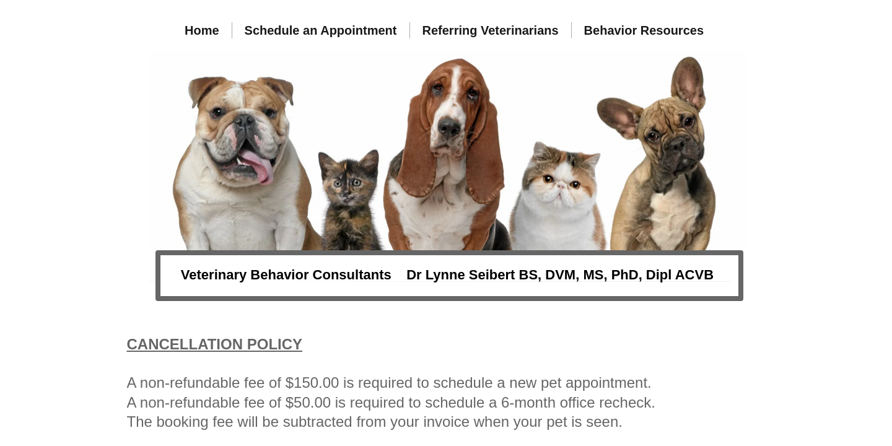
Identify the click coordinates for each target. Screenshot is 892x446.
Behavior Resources (644, 30)
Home (202, 30)
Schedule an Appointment (321, 30)
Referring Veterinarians (490, 30)
